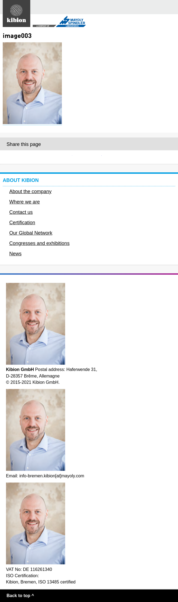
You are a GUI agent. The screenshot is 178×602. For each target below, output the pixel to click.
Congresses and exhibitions (39, 243)
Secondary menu (169, 22)
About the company (30, 191)
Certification (22, 222)
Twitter (118, 157)
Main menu (171, 7)
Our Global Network (30, 233)
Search (157, 7)
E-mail (59, 157)
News (15, 253)
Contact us (21, 212)
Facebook (89, 157)
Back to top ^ (20, 595)
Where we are (24, 202)
